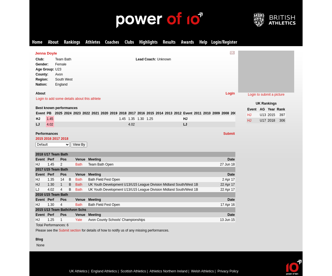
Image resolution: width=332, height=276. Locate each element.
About (53, 42)
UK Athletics (78, 271)
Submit (229, 134)
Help (203, 42)
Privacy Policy (227, 271)
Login (230, 93)
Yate (78, 220)
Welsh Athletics (202, 271)
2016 (48, 139)
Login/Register (224, 42)
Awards (187, 42)
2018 (64, 139)
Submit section (70, 230)
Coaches (112, 42)
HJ (249, 115)
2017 (56, 139)
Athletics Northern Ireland (168, 271)
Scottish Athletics (133, 271)
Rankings (72, 42)
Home (37, 42)
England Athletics (104, 271)
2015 (39, 139)
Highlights (148, 42)
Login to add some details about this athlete (68, 99)
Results (169, 42)
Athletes (92, 42)
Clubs (129, 42)
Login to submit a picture (266, 94)
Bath (78, 164)
